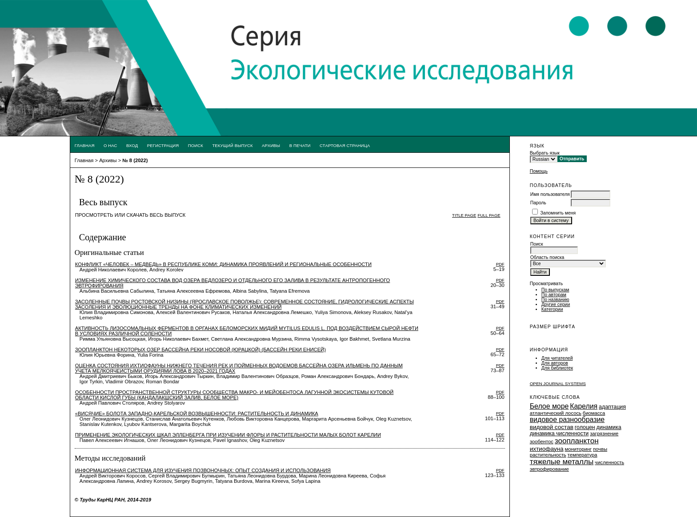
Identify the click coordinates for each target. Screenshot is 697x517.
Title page (464, 215)
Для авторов (554, 363)
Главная (85, 145)
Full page (488, 215)
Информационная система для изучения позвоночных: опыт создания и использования (203, 470)
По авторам (553, 294)
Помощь (539, 171)
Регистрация (163, 145)
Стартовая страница (345, 145)
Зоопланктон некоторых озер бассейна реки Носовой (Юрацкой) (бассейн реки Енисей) (200, 349)
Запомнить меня (558, 213)
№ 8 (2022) (135, 160)
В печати (300, 145)
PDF (500, 264)
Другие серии (555, 304)
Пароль (538, 202)
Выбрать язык (545, 153)
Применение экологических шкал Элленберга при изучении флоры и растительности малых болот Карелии (228, 434)
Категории (552, 309)
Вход (132, 145)
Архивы (271, 145)
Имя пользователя (550, 194)
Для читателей (557, 358)
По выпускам (555, 289)
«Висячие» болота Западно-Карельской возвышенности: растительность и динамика (196, 413)
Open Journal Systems (558, 383)
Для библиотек (557, 368)
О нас (110, 145)
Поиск (195, 145)
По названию (555, 299)
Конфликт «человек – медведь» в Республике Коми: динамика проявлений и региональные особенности (223, 264)
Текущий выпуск (232, 145)
